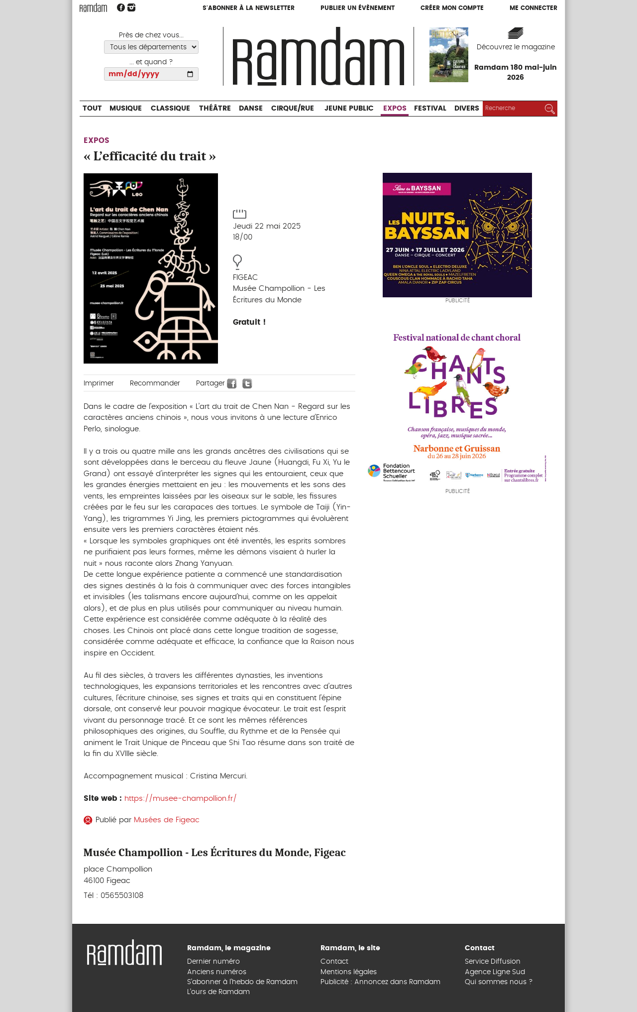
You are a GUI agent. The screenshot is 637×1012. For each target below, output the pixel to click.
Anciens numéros (216, 972)
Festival (430, 108)
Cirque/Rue (292, 108)
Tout (92, 108)
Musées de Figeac (167, 820)
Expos (395, 108)
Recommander (155, 383)
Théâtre (215, 108)
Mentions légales (348, 972)
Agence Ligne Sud (495, 972)
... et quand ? (151, 62)
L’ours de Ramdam (218, 992)
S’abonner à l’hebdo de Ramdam (242, 982)
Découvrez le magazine (516, 47)
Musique (125, 108)
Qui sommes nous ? (499, 982)
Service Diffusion (493, 961)
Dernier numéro (213, 961)
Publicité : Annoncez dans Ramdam (380, 982)
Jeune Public (349, 108)
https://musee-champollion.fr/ (180, 798)
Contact (334, 961)
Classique (170, 108)
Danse (251, 108)
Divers (466, 108)
